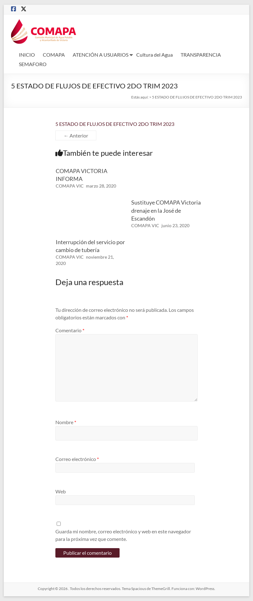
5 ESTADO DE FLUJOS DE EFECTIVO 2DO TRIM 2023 (114, 124)
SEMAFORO (33, 64)
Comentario (69, 330)
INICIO (27, 55)
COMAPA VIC (70, 185)
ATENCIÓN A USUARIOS (100, 55)
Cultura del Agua (154, 55)
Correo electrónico (77, 459)
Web (60, 491)
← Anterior (76, 135)
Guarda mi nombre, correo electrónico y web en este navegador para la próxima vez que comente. (123, 535)
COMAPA (54, 55)
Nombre (65, 422)
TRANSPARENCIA (201, 55)
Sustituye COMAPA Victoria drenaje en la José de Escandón (166, 210)
